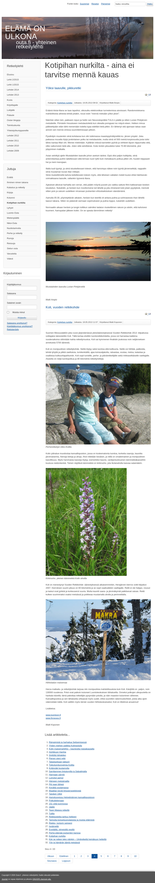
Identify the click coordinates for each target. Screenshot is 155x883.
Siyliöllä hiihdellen (57, 755)
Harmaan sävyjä (56, 774)
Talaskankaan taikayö (59, 762)
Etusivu (10, 74)
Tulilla (51, 813)
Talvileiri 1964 (55, 794)
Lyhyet (10, 208)
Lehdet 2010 (13, 145)
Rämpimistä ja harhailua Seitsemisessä (68, 742)
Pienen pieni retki (57, 758)
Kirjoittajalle (12, 105)
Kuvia (9, 100)
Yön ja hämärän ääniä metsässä (64, 842)
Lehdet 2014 (13, 89)
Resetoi (95, 4)
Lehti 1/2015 (13, 84)
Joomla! (5, 879)
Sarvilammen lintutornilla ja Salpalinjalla (68, 771)
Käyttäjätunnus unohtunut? (20, 326)
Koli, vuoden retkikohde (62, 307)
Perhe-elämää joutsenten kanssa (64, 833)
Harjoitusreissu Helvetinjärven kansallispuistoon (71, 797)
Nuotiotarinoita (14, 228)
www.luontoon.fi (53, 715)
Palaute (10, 115)
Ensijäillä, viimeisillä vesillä (61, 829)
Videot (10, 258)
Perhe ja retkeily (14, 233)
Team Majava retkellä (59, 810)
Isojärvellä (54, 826)
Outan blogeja (13, 120)
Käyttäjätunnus (14, 284)
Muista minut (18, 312)
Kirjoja (10, 192)
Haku (149, 4)
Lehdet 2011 (13, 140)
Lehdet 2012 (13, 135)
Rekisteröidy (13, 329)
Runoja (10, 238)
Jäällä (51, 807)
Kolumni (11, 197)
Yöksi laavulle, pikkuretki (63, 88)
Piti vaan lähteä (56, 784)
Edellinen (64, 856)
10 (135, 856)
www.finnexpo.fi (53, 718)
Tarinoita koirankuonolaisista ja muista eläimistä (71, 820)
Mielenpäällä (13, 218)
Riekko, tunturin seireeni (60, 823)
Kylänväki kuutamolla (59, 768)
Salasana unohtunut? (17, 323)
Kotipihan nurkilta (16, 203)
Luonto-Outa (13, 213)
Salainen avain (14, 303)
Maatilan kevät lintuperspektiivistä (65, 790)
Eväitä (10, 177)
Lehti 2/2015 (13, 79)
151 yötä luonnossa (58, 803)
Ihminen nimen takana (17, 182)
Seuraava (52, 861)
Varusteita (12, 253)
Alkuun (50, 856)
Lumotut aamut (56, 778)
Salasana (11, 293)
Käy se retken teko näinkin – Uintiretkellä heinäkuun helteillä (77, 839)
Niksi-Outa (12, 223)
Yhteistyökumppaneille (18, 130)
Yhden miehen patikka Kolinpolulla (65, 745)
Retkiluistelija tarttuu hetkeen (63, 816)
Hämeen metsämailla (59, 781)
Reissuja (11, 243)
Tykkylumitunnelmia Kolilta (61, 765)
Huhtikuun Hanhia (57, 752)
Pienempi (105, 4)
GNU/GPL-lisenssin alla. (42, 879)
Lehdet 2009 (13, 150)
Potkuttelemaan (56, 800)
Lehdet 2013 (13, 95)
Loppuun (66, 861)
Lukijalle (11, 110)
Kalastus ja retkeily (16, 187)
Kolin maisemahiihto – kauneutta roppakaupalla (71, 749)
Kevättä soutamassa (58, 787)
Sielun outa (12, 248)
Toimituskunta (13, 125)
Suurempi (84, 4)
